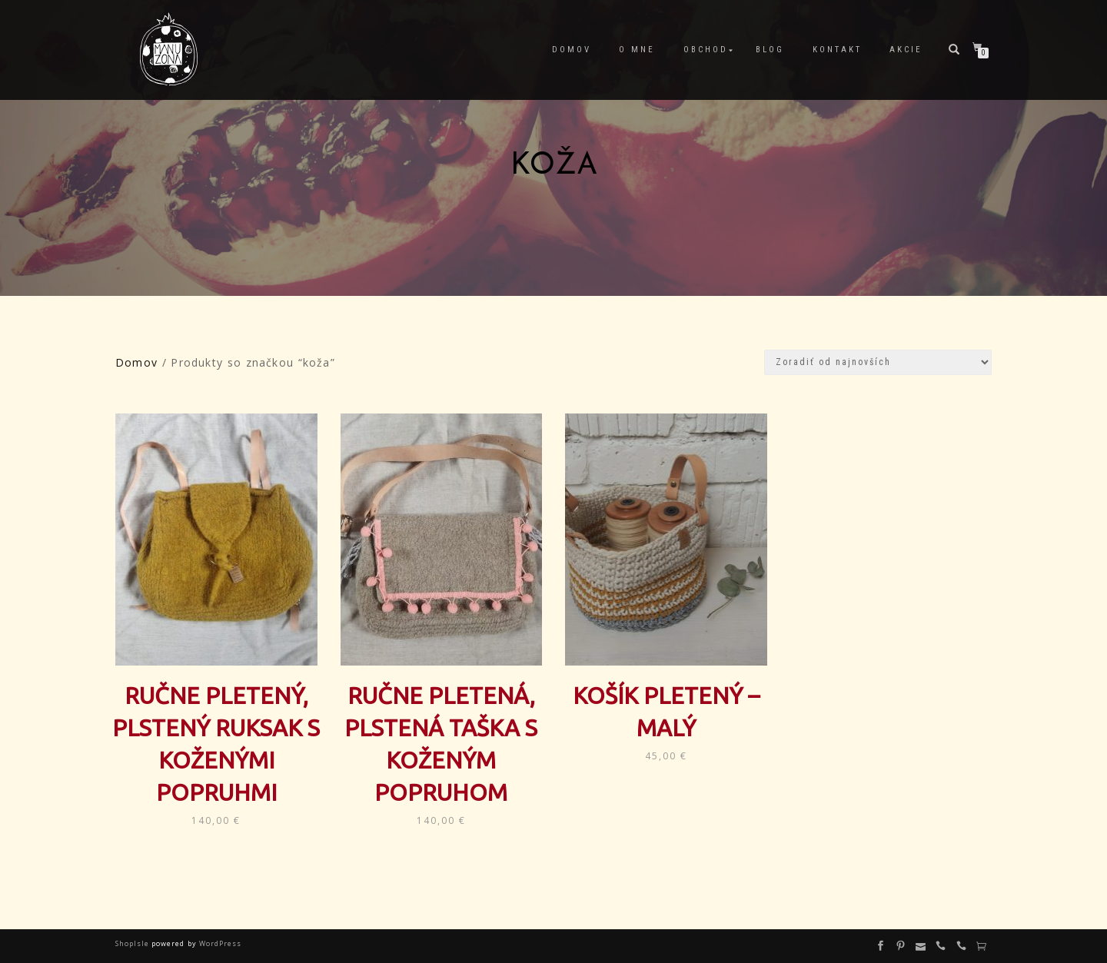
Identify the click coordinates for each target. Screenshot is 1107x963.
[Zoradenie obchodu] (878, 362)
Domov (571, 50)
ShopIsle (133, 943)
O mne (637, 50)
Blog (770, 50)
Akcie (905, 50)
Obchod (705, 50)
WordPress (219, 943)
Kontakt (837, 50)
